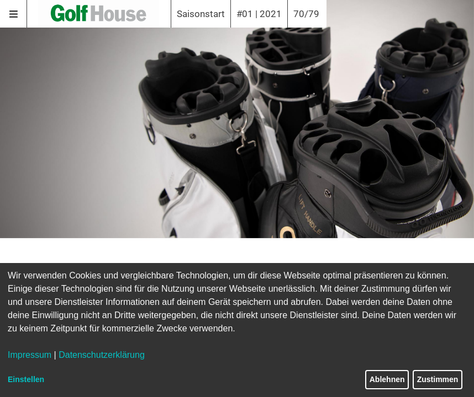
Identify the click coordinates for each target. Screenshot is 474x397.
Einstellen (26, 379)
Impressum (29, 355)
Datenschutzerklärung (102, 355)
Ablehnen (387, 379)
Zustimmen (438, 379)
